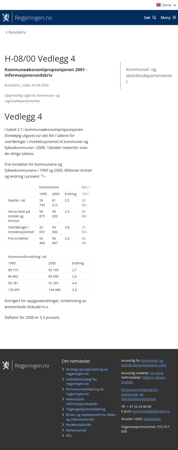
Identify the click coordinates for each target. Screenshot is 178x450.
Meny (166, 17)
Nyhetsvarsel (76, 430)
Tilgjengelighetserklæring (85, 409)
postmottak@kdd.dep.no (151, 411)
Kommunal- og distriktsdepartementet (149, 75)
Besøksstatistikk (79, 424)
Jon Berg (157, 373)
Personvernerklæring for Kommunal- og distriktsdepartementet (139, 394)
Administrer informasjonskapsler (82, 401)
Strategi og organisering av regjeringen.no (87, 371)
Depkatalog (152, 419)
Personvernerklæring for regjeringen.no (85, 391)
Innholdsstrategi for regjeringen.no (81, 381)
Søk (147, 17)
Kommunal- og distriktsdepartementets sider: (144, 362)
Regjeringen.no (32, 17)
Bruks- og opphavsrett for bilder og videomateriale (91, 416)
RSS (69, 435)
